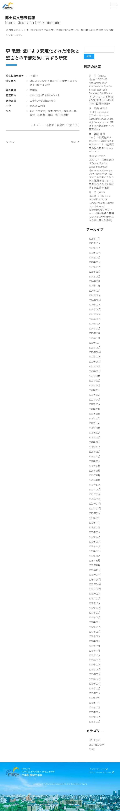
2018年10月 (95, 570)
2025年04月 (95, 267)
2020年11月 (94, 480)
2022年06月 (95, 390)
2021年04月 (95, 456)
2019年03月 (95, 551)
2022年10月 (94, 376)
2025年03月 (95, 271)
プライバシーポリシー (100, 772)
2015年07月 (95, 721)
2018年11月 (94, 565)
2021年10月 (94, 428)
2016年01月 (95, 693)
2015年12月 (94, 698)
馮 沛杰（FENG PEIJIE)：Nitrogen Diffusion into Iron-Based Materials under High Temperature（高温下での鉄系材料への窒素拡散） (101, 118)
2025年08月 (95, 252)
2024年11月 (94, 286)
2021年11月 (94, 423)
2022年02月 (94, 409)
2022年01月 (94, 413)
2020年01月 (95, 513)
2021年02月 (94, 466)
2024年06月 (95, 309)
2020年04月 (95, 503)
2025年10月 (94, 243)
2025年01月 (94, 276)
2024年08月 (95, 300)
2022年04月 (95, 399)
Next (73, 142)
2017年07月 (95, 612)
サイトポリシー (97, 768)
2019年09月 (95, 532)
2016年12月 (94, 646)
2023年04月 (95, 366)
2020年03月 (95, 508)
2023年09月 (95, 347)
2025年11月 (94, 238)
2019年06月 (95, 541)
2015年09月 (95, 712)
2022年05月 (94, 394)
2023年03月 (95, 371)
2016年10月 (95, 655)
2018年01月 (95, 598)
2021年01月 (94, 470)
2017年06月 (95, 617)
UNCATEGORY (96, 744)
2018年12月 (94, 560)
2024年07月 (95, 305)
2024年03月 (95, 319)
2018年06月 (95, 579)
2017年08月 (95, 608)
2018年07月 (95, 574)
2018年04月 (95, 584)
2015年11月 (94, 702)
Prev (11, 142)
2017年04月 (95, 627)
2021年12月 (94, 418)
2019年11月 (94, 522)
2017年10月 (94, 603)
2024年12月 (94, 281)
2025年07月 (95, 257)
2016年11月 (94, 650)
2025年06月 (95, 262)
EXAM (92, 749)
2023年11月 (94, 338)
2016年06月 (95, 669)
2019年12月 (94, 518)
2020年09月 (95, 489)
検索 (89, 56)
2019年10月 (94, 527)
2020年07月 (95, 494)
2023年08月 (95, 352)
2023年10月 (95, 342)
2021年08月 (95, 437)
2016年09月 (95, 660)
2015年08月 (95, 717)
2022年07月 (94, 385)
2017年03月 (95, 631)
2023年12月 (94, 333)
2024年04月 (95, 314)
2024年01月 (95, 328)
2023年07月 (95, 357)
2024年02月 (95, 324)
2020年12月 (94, 475)
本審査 (50, 125)
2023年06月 (95, 361)
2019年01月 (94, 556)
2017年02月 (94, 636)
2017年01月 (94, 641)
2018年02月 (95, 593)
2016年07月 (95, 665)
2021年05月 (94, 451)
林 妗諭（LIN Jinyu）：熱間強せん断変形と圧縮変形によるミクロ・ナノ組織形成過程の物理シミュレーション (101, 142)
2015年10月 (94, 707)
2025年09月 (95, 248)
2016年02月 (95, 688)
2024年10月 (95, 290)
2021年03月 (95, 461)
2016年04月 (95, 679)
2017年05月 (95, 622)
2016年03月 (95, 683)
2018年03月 (95, 589)
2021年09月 (94, 432)
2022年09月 (94, 380)
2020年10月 (95, 485)
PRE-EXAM (94, 740)
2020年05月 (95, 499)
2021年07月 (94, 442)
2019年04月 (95, 546)
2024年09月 (95, 295)
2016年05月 (95, 674)
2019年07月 (95, 537)
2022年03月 (95, 404)
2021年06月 (95, 447)
